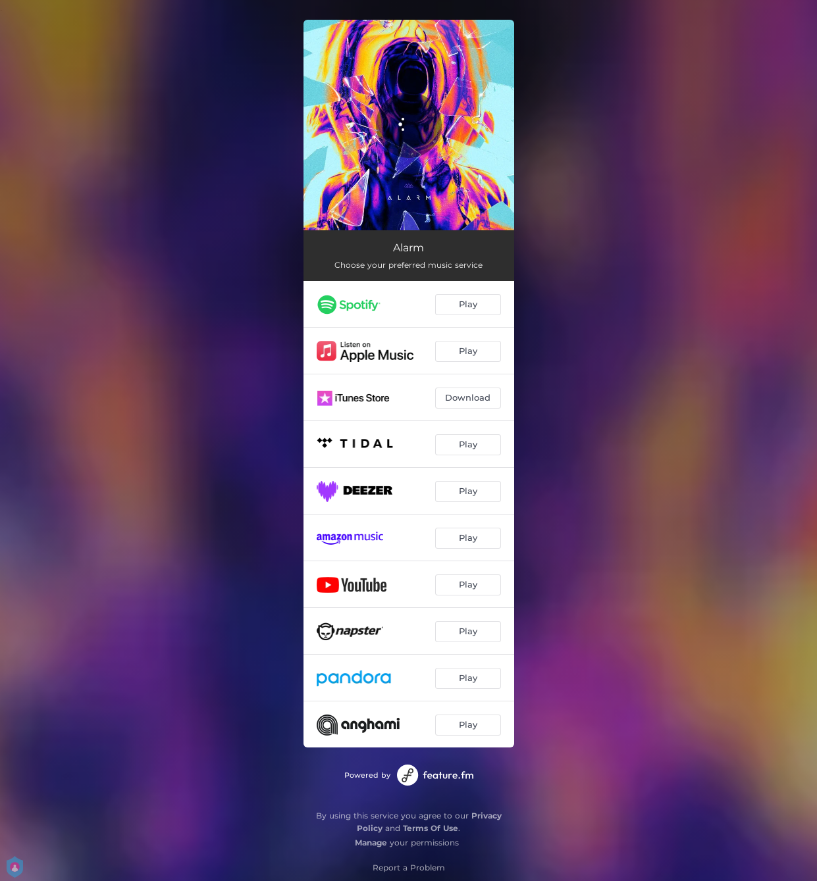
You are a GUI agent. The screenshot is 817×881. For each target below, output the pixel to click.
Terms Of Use (430, 828)
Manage (371, 842)
